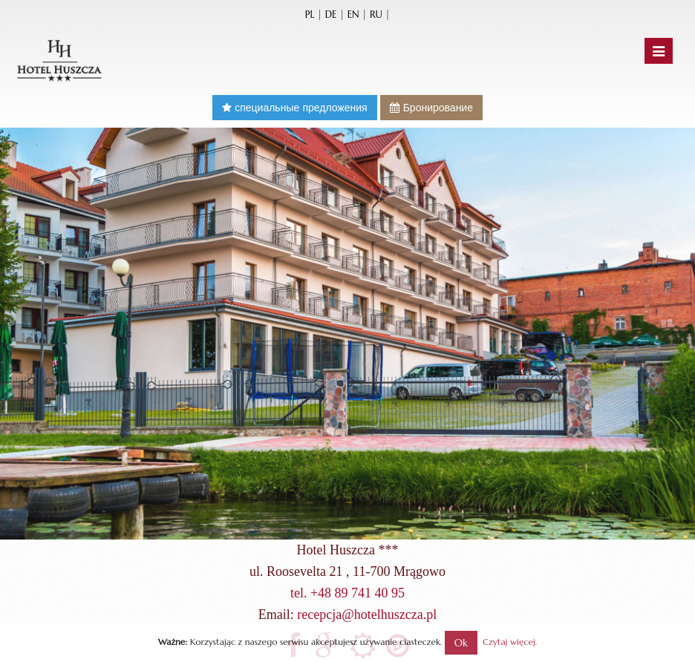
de (331, 14)
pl (310, 14)
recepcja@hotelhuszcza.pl (367, 614)
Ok (461, 642)
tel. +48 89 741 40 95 (347, 593)
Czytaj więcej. (510, 641)
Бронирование (431, 107)
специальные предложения (295, 107)
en (353, 14)
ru (376, 14)
